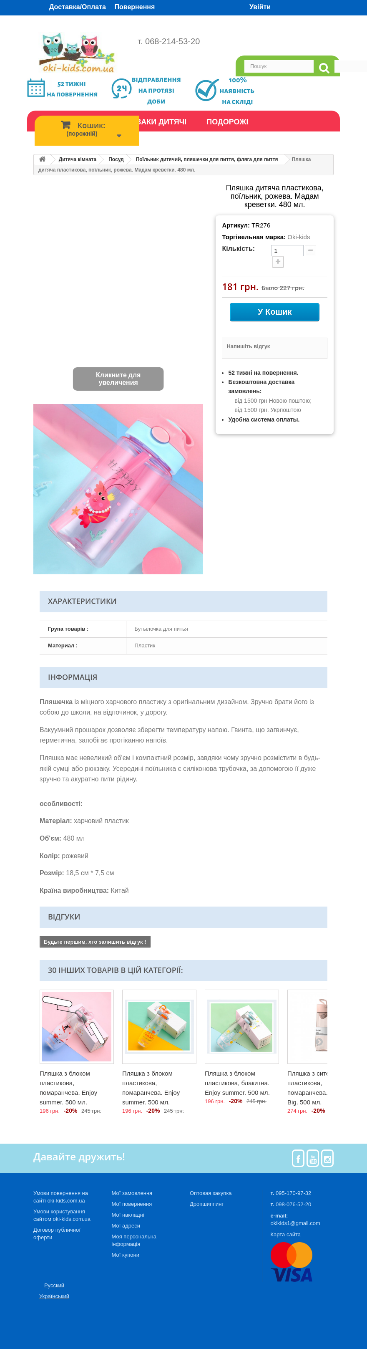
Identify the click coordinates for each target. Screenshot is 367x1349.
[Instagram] (327, 1158)
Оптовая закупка (211, 1193)
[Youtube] (313, 1158)
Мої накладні (128, 1215)
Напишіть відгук (248, 346)
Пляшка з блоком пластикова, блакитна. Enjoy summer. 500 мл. (237, 1083)
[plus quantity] (278, 262)
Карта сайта (286, 1234)
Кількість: (238, 248)
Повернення (135, 6)
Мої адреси (126, 1226)
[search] (324, 68)
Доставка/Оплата (77, 6)
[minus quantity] (310, 250)
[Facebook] (298, 1158)
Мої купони (125, 1255)
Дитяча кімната (77, 159)
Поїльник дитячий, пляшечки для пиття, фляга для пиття (207, 159)
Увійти (260, 6)
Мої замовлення (132, 1193)
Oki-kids (298, 236)
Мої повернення (132, 1204)
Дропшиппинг (207, 1204)
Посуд (115, 159)
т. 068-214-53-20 (169, 41)
